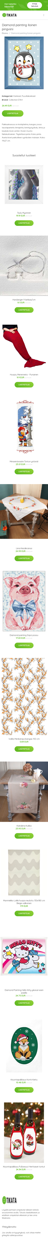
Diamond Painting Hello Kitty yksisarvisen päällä (24, 991)
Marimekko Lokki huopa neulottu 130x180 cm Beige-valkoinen (24, 902)
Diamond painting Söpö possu (24, 635)
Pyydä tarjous (34, 5)
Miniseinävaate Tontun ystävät (24, 461)
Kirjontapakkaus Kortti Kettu (24, 1079)
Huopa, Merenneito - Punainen (24, 374)
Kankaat (17, 96)
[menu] (44, 15)
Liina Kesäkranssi (24, 548)
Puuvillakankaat (28, 96)
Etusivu (5, 33)
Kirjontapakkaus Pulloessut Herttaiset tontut (24, 1166)
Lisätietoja (12, 113)
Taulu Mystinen (24, 213)
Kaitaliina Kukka (24, 825)
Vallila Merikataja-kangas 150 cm (24, 739)
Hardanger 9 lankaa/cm (24, 299)
